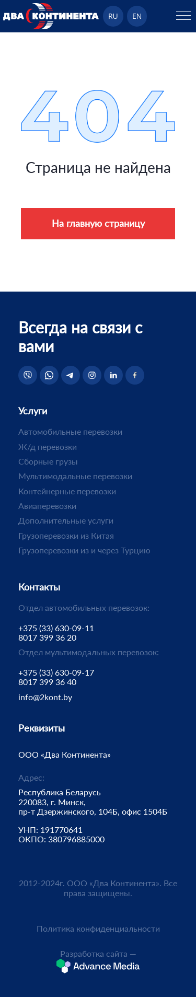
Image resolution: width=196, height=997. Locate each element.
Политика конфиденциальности (98, 928)
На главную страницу (98, 223)
